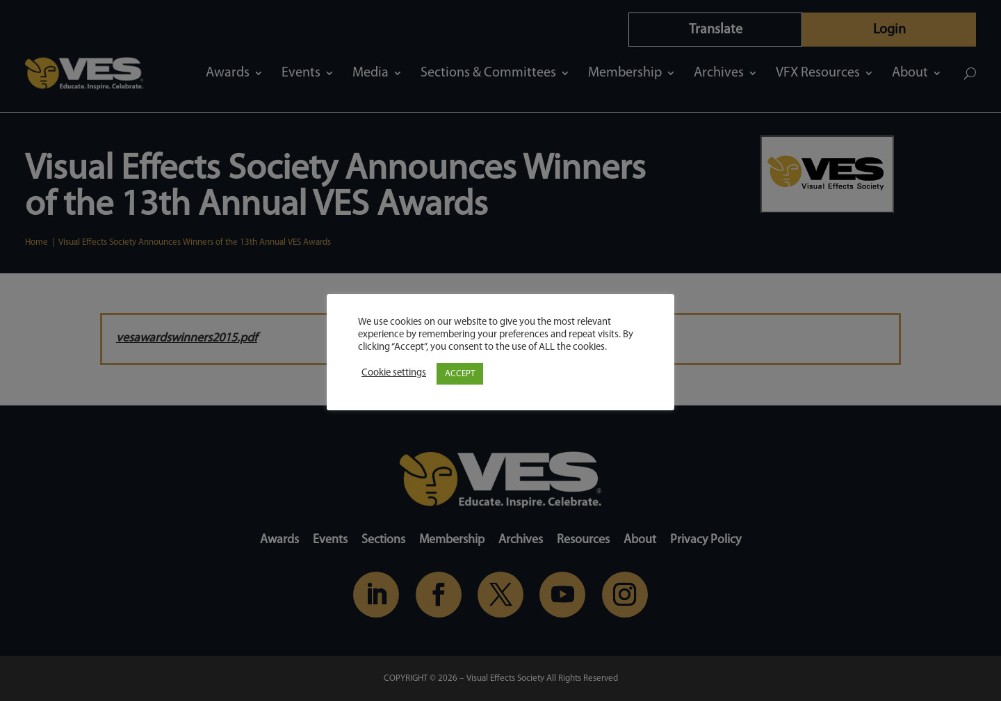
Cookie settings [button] (393, 373)
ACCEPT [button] (460, 373)
